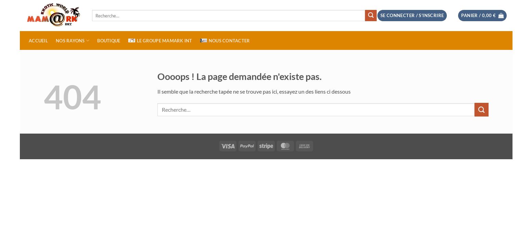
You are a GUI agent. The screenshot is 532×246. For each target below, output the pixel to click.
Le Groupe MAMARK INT (160, 40)
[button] (482, 15)
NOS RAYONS (72, 40)
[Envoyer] (371, 16)
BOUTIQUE (108, 40)
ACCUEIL (38, 40)
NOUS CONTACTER (225, 40)
